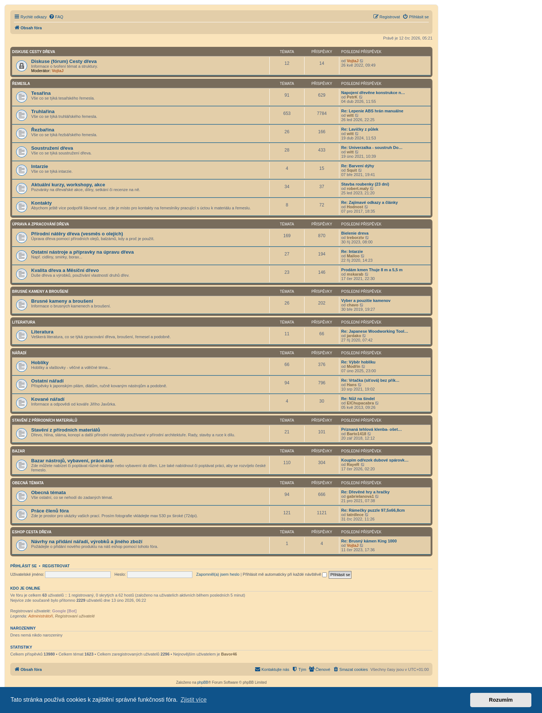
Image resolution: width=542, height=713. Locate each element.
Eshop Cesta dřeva (31, 532)
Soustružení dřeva (52, 148)
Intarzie (39, 166)
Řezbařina (42, 129)
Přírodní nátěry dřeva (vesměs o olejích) (77, 233)
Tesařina (41, 93)
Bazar (18, 451)
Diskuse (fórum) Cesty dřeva (64, 61)
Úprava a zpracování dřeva (40, 224)
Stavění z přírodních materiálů (44, 420)
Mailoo (353, 256)
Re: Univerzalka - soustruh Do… (371, 147)
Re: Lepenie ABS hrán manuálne (372, 111)
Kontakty (41, 203)
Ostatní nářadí (47, 381)
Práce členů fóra (50, 511)
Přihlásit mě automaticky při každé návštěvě (285, 574)
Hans (352, 384)
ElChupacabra (360, 403)
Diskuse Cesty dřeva (33, 52)
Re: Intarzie (352, 251)
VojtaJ (57, 70)
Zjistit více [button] (194, 700)
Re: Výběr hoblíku (358, 362)
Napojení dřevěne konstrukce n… (373, 92)
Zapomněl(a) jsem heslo (217, 574)
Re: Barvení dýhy (357, 166)
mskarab (355, 274)
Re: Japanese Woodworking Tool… (374, 331)
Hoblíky (40, 362)
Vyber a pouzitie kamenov (366, 300)
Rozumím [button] (501, 700)
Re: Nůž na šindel (358, 398)
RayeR (353, 464)
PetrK (352, 97)
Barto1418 (356, 434)
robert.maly (358, 188)
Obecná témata (28, 483)
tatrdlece (355, 514)
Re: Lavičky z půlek (360, 129)
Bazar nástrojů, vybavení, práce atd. (72, 460)
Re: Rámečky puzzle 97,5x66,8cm (373, 510)
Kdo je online (25, 588)
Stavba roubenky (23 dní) (365, 184)
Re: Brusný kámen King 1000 (369, 541)
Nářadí (19, 353)
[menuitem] (56, 16)
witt (350, 115)
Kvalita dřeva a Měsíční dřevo (65, 270)
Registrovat (56, 566)
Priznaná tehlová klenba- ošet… (371, 429)
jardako (354, 335)
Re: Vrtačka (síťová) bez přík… (370, 380)
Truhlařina (43, 111)
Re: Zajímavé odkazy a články (369, 202)
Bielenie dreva (355, 233)
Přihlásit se (23, 566)
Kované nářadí (47, 399)
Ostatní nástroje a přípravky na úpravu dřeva (82, 252)
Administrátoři (40, 616)
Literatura (23, 322)
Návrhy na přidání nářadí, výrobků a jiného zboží (86, 541)
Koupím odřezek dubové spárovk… (375, 460)
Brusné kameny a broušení (40, 292)
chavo (352, 305)
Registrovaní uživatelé (75, 616)
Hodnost (355, 207)
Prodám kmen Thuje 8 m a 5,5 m (372, 270)
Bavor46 (229, 654)
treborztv (355, 237)
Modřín (353, 366)
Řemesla (21, 84)
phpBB (202, 682)
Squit (352, 170)
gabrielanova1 (360, 496)
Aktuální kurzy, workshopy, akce (68, 184)
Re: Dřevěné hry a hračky (365, 492)
